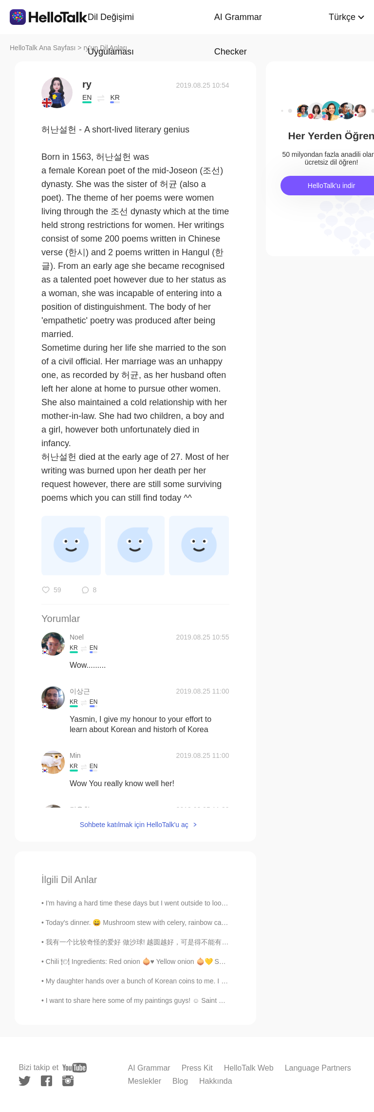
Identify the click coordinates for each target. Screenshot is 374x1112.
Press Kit (197, 1068)
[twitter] (25, 1081)
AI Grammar (149, 1068)
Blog (180, 1081)
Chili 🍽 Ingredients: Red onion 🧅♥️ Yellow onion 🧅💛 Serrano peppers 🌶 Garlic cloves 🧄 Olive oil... (202, 961)
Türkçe (342, 17)
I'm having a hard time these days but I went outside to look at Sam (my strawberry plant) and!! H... (195, 903)
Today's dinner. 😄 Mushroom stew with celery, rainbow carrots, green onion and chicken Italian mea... (200, 922)
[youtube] (74, 1068)
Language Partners (318, 1068)
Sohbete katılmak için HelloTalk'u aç (134, 825)
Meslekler (144, 1081)
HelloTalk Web (249, 1068)
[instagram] (68, 1080)
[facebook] (46, 1080)
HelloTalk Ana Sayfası (42, 48)
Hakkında (215, 1081)
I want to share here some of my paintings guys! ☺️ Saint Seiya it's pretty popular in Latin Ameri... (192, 1000)
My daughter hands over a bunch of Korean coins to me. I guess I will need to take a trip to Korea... (195, 981)
